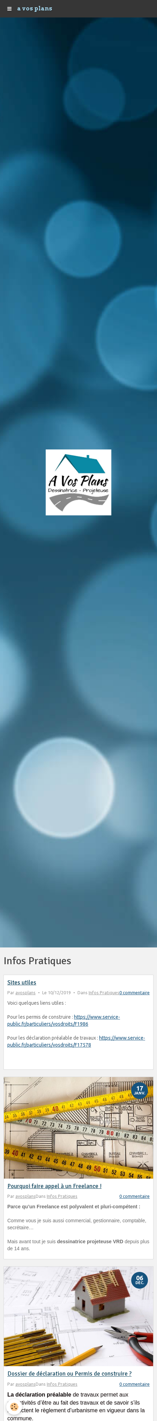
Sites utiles (21, 982)
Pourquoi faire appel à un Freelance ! (54, 1186)
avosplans (25, 992)
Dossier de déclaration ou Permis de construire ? (69, 1374)
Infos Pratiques (104, 992)
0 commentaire (134, 992)
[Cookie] (14, 1407)
